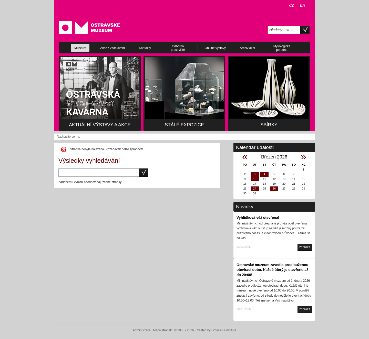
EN (302, 5)
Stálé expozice (184, 124)
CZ (291, 5)
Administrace (141, 330)
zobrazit (304, 247)
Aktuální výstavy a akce (100, 124)
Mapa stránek (162, 330)
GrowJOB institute (223, 330)
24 (254, 188)
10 (254, 179)
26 (274, 188)
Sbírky (268, 124)
